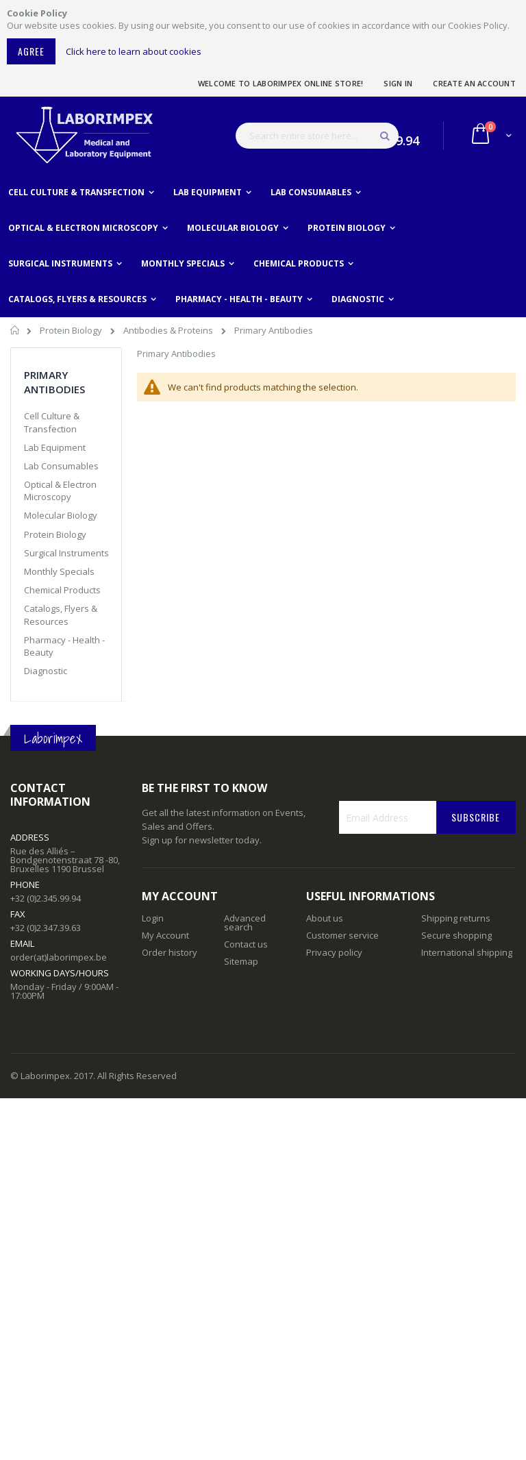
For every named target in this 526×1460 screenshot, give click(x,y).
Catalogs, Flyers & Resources (60, 614)
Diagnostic (45, 671)
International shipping (466, 952)
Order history (169, 952)
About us (324, 918)
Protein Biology (72, 330)
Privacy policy (334, 952)
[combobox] (317, 135)
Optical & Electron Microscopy (60, 490)
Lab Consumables (61, 466)
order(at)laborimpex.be (58, 957)
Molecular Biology (60, 515)
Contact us (246, 944)
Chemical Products (62, 590)
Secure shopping (456, 935)
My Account (165, 935)
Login (153, 918)
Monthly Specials (59, 571)
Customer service (342, 935)
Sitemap (241, 961)
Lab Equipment (55, 447)
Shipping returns (455, 918)
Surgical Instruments (66, 553)
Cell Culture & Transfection (51, 422)
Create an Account (474, 83)
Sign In (398, 83)
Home (15, 332)
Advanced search (245, 922)
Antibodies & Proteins (169, 330)
